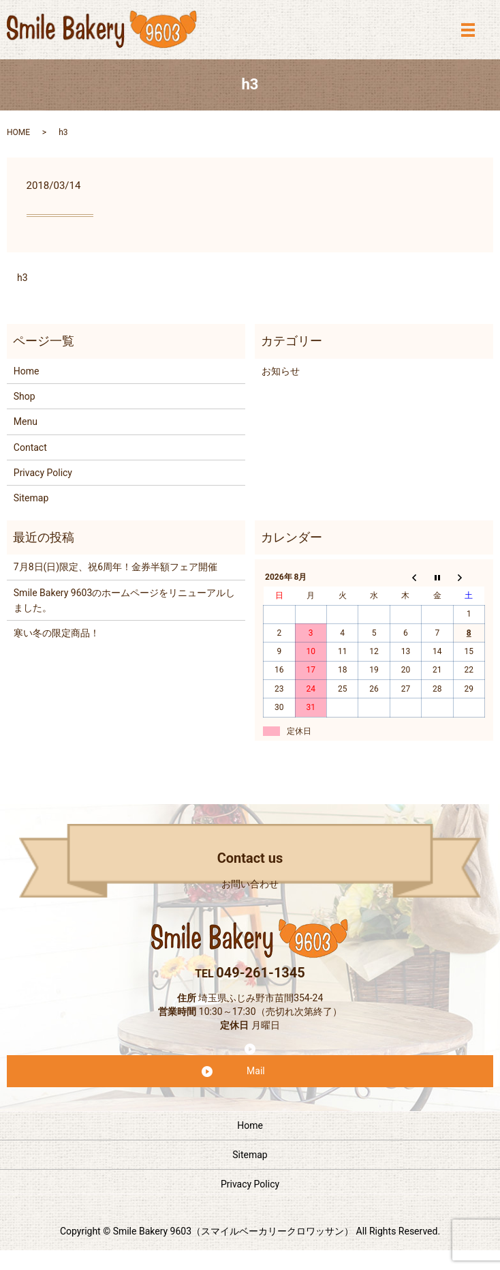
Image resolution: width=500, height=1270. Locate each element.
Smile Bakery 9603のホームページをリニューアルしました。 (124, 600)
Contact (30, 447)
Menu (25, 421)
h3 (22, 277)
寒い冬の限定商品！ (56, 632)
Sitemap (31, 497)
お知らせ (281, 371)
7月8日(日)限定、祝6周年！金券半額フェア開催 (115, 566)
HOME (18, 132)
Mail (256, 1070)
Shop (24, 396)
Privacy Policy (43, 472)
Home (27, 371)
